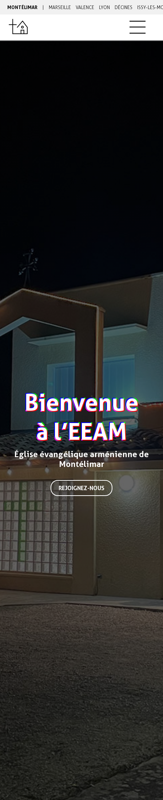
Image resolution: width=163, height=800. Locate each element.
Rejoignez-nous (81, 488)
